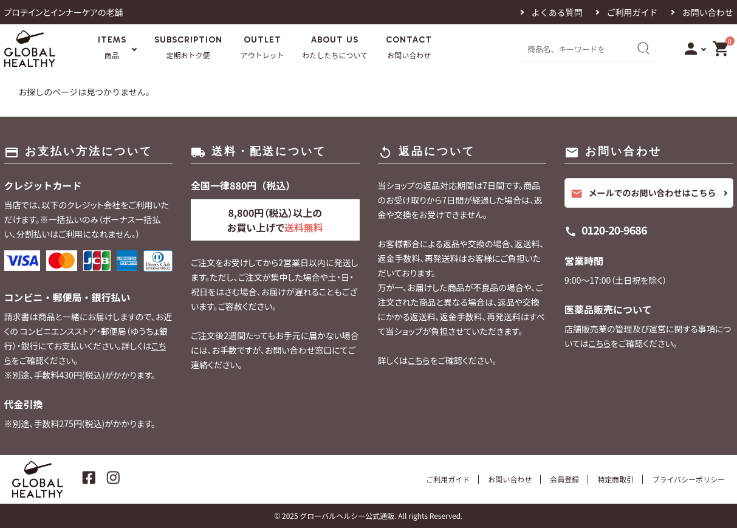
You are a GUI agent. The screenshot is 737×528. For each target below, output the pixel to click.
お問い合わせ (707, 12)
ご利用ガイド (632, 12)
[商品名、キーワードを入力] (574, 48)
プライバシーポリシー (688, 479)
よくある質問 (557, 12)
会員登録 (564, 479)
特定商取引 (615, 479)
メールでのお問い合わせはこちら (643, 193)
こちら (419, 360)
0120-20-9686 (614, 230)
